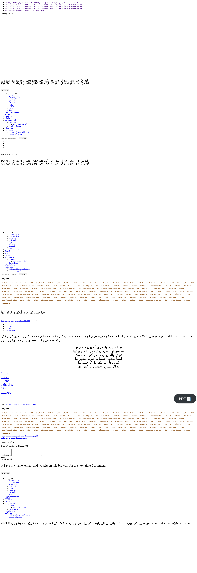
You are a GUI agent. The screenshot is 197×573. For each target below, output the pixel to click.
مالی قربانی (152, 298)
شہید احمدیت (108, 295)
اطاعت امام (163, 283)
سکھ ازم (190, 292)
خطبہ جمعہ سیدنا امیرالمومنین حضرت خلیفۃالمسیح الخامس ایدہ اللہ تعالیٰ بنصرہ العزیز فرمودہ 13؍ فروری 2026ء (43, 8)
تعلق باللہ (168, 286)
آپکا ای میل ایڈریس (7, 461)
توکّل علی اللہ (187, 286)
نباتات (85, 301)
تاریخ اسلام (115, 286)
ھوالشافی (11, 106)
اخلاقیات (50, 283)
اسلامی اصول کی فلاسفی (88, 283)
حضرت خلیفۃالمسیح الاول (48, 289)
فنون (99, 298)
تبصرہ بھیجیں (15, 321)
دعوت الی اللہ (68, 292)
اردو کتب (12, 122)
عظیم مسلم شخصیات (32, 298)
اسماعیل (11, 108)
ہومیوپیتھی (6, 304)
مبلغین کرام (172, 298)
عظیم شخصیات (18, 298)
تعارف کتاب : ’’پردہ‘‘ (20, 124)
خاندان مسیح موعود (160, 289)
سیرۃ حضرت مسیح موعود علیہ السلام (26, 295)
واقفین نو (115, 301)
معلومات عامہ (69, 301)
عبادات (188, 295)
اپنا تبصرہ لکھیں (6, 457)
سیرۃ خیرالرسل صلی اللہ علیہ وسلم (52, 295)
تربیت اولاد (143, 286)
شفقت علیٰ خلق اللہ (84, 295)
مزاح (28, 301)
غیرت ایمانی (72, 298)
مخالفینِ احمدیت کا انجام (9, 301)
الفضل (192, 283)
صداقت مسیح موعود (141, 295)
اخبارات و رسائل (11, 94)
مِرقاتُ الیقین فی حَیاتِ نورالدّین (19, 133)
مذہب (22, 301)
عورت (55, 298)
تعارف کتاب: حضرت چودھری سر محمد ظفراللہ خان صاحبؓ (24, 10)
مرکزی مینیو (5, 90)
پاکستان (140, 301)
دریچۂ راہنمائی (10, 129)
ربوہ (152, 292)
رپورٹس (159, 292)
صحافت (128, 295)
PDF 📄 (185, 400)
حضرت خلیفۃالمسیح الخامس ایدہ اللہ (108, 289)
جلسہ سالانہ (24, 289)
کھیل (166, 301)
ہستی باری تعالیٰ (176, 301)
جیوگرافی (34, 289)
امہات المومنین (6, 286)
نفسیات (93, 301)
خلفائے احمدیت (29, 292)
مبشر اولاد (163, 298)
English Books (15, 126)
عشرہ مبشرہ (6, 298)
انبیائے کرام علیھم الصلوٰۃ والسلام (24, 286)
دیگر (10, 110)
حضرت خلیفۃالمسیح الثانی (86, 289)
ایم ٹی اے (70, 286)
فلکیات (93, 298)
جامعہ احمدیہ (6, 289)
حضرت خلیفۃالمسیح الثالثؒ (67, 289)
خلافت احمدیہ (6, 292)
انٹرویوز (54, 286)
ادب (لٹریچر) (66, 283)
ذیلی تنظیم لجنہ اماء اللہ (140, 292)
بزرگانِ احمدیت (87, 286)
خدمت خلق (172, 289)
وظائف (123, 301)
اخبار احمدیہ (13, 100)
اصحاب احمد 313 (128, 283)
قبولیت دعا (133, 298)
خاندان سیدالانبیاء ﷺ (146, 289)
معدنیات (59, 301)
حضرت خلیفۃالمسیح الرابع (131, 289)
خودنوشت (41, 292)
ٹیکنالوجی (132, 301)
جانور (15, 289)
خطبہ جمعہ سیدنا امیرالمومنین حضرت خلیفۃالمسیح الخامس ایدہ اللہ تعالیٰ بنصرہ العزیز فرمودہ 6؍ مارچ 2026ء (42, 2)
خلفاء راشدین (18, 292)
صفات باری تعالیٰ (155, 295)
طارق (11, 104)
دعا (59, 292)
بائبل (78, 286)
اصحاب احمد (115, 283)
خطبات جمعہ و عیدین (12, 112)
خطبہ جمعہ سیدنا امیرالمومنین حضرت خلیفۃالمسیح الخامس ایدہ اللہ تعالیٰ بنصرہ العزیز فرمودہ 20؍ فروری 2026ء (43, 6)
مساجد (36, 301)
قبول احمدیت (122, 298)
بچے (97, 286)
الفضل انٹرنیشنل (14, 98)
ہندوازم (187, 301)
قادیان (106, 298)
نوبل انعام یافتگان (104, 301)
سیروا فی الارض (7, 295)
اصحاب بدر (139, 283)
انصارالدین (12, 102)
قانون (113, 298)
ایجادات (62, 286)
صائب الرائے (119, 295)
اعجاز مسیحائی (175, 283)
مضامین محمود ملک (47, 301)
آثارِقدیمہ (4, 283)
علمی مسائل (46, 298)
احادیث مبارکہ (28, 283)
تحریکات (134, 286)
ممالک (78, 301)
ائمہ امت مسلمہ (16, 283)
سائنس (168, 292)
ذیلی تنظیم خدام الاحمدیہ (122, 292)
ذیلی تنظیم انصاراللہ (106, 292)
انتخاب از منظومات (43, 286)
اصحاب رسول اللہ (151, 283)
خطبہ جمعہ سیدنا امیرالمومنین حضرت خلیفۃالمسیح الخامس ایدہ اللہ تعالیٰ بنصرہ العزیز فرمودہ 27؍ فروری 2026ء (43, 4)
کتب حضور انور (10, 120)
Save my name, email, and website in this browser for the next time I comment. (55, 467)
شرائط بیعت (71, 295)
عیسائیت (63, 298)
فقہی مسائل (83, 298)
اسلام (75, 283)
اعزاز (184, 283)
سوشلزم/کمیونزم (178, 292)
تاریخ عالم (125, 286)
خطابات (7, 114)
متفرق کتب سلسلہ (15, 135)
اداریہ (58, 283)
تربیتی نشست (9, 116)
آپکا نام (3, 459)
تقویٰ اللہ (177, 286)
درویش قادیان (51, 292)
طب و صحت (167, 295)
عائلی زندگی (178, 295)
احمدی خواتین (40, 283)
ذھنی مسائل (92, 292)
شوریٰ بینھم (97, 295)
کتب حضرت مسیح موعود (153, 301)
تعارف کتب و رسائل (156, 286)
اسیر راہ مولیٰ (104, 283)
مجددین (182, 298)
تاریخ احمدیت (105, 286)
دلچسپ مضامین (80, 292)
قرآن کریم (142, 298)
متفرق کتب (9, 131)
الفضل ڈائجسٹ (14, 96)
